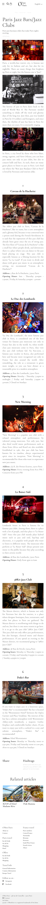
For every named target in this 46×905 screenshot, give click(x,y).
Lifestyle (29, 12)
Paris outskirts (27, 831)
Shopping (5, 846)
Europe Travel (6, 873)
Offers (5, 852)
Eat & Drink (6, 841)
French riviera (27, 845)
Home (16, 12)
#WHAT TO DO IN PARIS (31, 769)
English (39, 4)
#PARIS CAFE (37, 767)
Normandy (26, 836)
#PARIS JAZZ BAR (28, 764)
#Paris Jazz (29, 767)
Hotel (4, 848)
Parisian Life (23, 12)
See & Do (5, 843)
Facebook (6, 884)
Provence (26, 840)
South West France (29, 843)
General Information (8, 868)
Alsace (25, 848)
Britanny (26, 838)
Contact (5, 833)
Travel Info (7, 865)
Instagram (7, 881)
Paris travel (7, 838)
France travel (28, 827)
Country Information (9, 871)
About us (5, 831)
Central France (27, 833)
